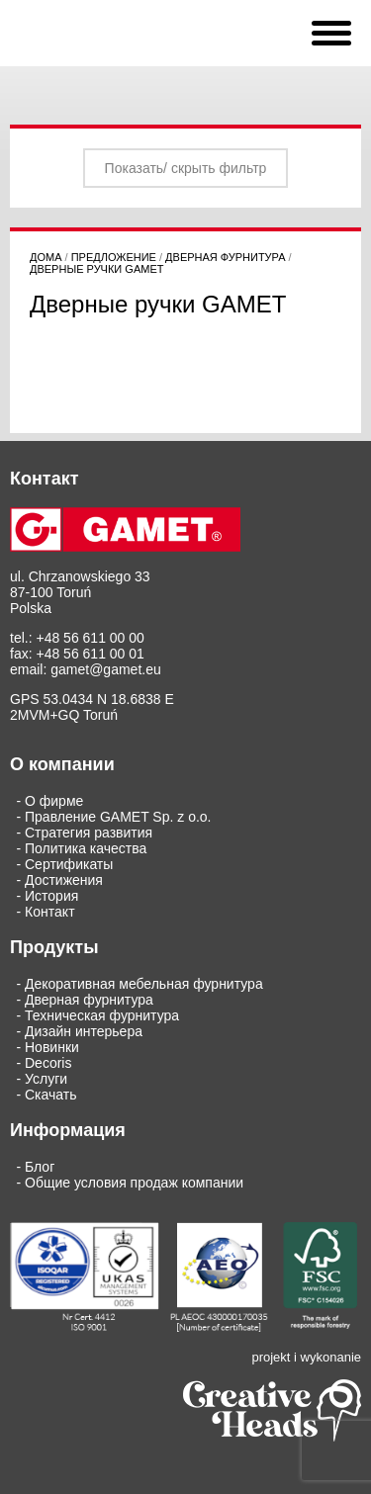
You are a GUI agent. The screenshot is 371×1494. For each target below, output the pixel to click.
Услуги (46, 1079)
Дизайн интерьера (83, 1031)
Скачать (51, 1094)
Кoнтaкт (50, 912)
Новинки (52, 1047)
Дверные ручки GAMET (96, 269)
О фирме (54, 801)
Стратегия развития (88, 832)
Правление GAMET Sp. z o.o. (118, 817)
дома (46, 257)
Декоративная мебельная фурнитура (144, 984)
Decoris (48, 1063)
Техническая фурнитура (102, 1015)
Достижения (64, 880)
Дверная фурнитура (225, 257)
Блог (39, 1167)
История (51, 896)
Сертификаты (69, 864)
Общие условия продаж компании (134, 1182)
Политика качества (85, 848)
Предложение (113, 257)
